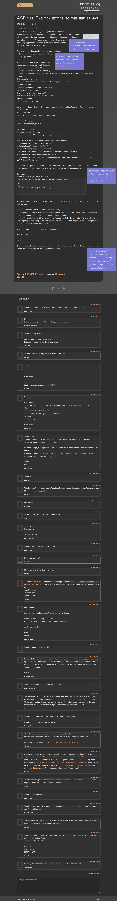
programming (43, 32)
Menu (20, 5)
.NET (27, 32)
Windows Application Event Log (39, 54)
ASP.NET (33, 32)
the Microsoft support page (48, 229)
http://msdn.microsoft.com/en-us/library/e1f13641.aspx (57, 742)
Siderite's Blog (89, 4)
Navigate (20, 277)
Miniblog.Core (30, 899)
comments (60, 32)
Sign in (97, 899)
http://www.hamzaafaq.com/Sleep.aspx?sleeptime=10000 (61, 762)
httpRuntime (80, 212)
